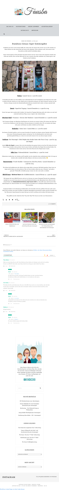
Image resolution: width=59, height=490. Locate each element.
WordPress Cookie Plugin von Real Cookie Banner (12, 489)
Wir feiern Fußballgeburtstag (29, 442)
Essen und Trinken (26, 41)
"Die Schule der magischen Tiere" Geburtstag (29, 427)
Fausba (29, 11)
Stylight (24, 485)
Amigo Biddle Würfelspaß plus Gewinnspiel (29, 412)
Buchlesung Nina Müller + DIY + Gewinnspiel (29, 415)
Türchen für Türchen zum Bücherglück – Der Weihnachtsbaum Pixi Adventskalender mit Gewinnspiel (47, 226)
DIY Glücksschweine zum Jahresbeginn (29, 401)
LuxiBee (38, 484)
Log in (45, 485)
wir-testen (6, 282)
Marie (9, 271)
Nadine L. (5, 307)
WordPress (40, 485)
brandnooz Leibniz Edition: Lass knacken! (13, 236)
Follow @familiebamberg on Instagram (46, 476)
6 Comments (52, 203)
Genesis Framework (32, 485)
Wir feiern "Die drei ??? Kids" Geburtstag (29, 434)
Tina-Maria (6, 260)
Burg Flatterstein (51, 236)
